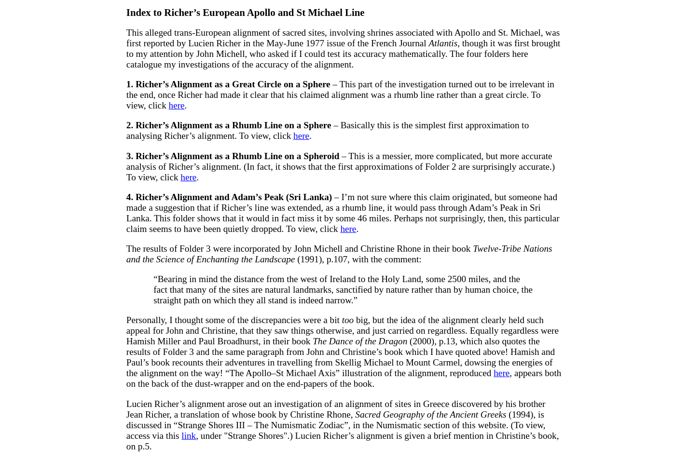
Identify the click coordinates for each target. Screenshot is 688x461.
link (188, 436)
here (177, 105)
